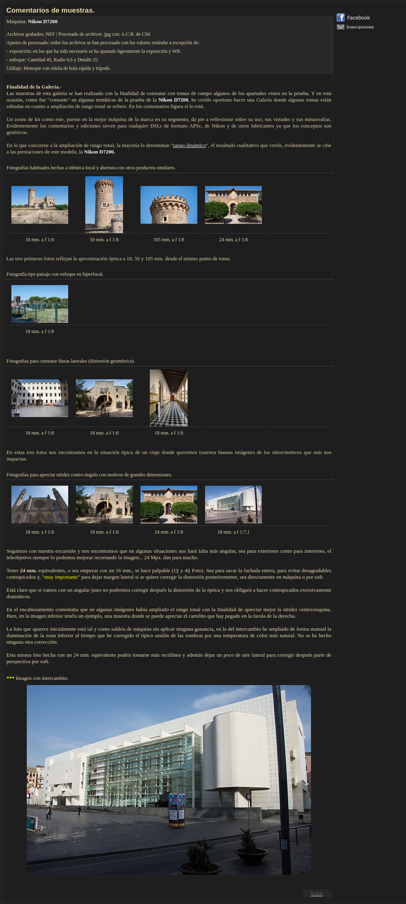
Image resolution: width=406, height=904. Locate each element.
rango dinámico (189, 145)
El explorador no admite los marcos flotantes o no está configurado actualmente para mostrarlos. (370, 227)
